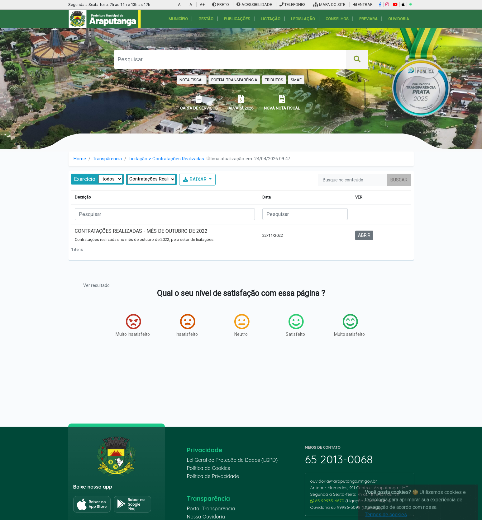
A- (180, 4)
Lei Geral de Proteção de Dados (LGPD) (232, 460)
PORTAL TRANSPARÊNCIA (234, 79)
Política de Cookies (208, 468)
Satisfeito (295, 325)
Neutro (241, 325)
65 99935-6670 (328, 501)
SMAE (296, 79)
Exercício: (85, 179)
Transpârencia (107, 159)
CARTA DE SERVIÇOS (199, 102)
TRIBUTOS (274, 79)
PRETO (220, 4)
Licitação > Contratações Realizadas (166, 159)
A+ (202, 4)
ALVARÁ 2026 (240, 102)
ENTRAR (363, 4)
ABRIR (364, 235)
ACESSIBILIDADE (254, 4)
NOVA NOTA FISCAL (282, 102)
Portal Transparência (211, 508)
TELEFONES (292, 4)
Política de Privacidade (213, 476)
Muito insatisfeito (133, 325)
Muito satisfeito (349, 325)
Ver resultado (96, 285)
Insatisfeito (187, 325)
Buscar (399, 179)
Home (80, 159)
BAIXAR (195, 179)
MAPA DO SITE (329, 4)
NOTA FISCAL (191, 79)
